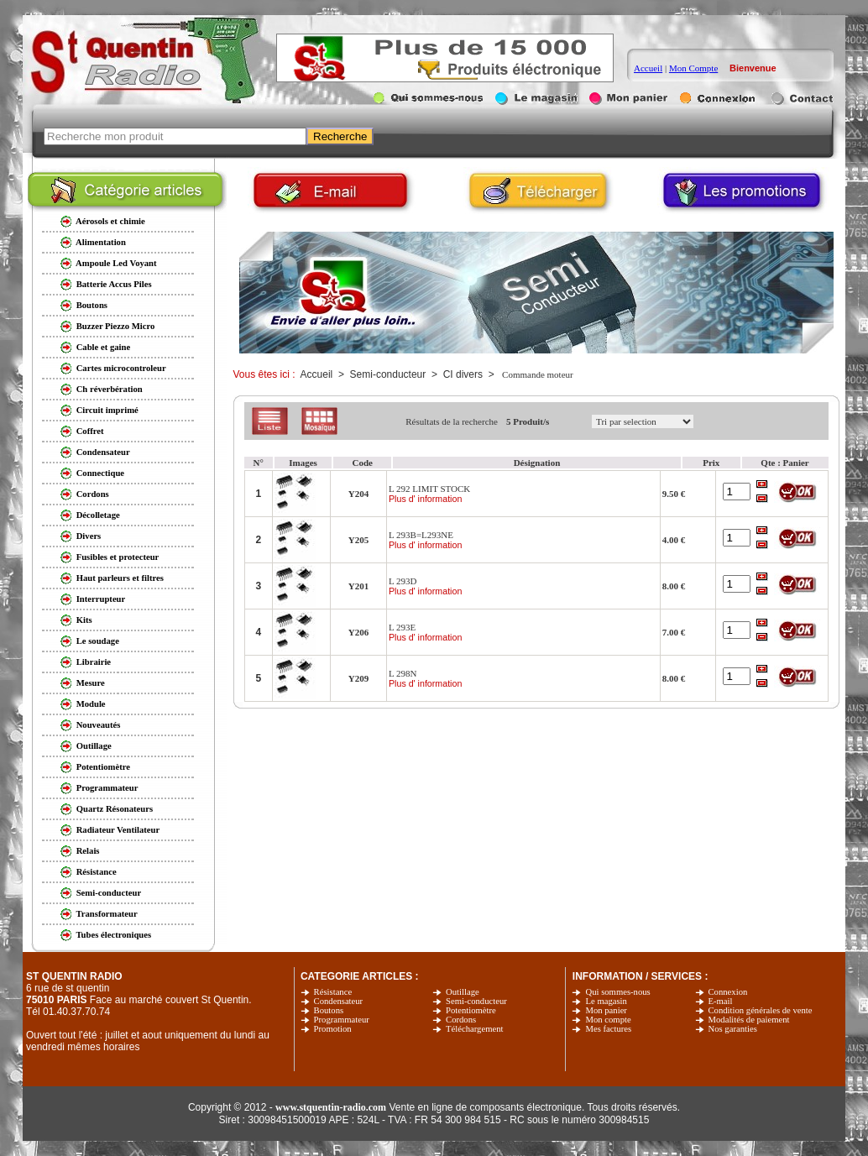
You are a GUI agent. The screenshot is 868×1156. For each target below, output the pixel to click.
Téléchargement (474, 1028)
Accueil (648, 68)
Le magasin (605, 1001)
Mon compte (607, 1019)
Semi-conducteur (476, 1001)
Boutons (329, 1010)
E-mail (721, 1001)
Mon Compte (693, 68)
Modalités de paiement (749, 1019)
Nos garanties (733, 1028)
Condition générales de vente (761, 1010)
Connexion (728, 991)
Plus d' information (425, 499)
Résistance (333, 991)
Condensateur (338, 1001)
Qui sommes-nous (617, 991)
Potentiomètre (471, 1010)
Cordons (461, 1019)
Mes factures (608, 1028)
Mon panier (605, 1010)
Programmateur (341, 1019)
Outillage (462, 991)
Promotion (333, 1028)
